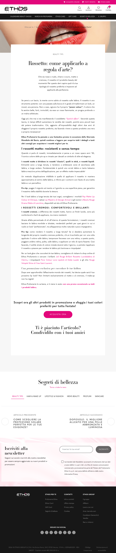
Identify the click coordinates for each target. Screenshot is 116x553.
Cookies (67, 511)
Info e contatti (69, 499)
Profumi (87, 396)
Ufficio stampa (69, 503)
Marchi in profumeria (43, 16)
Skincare (99, 396)
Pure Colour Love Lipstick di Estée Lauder (60, 260)
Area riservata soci (89, 511)
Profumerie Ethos (51, 499)
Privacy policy (69, 507)
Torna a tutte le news (58, 387)
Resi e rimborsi (88, 522)
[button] (79, 9)
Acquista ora (58, 314)
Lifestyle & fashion (54, 396)
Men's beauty (73, 396)
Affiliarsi (85, 503)
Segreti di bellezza (87, 16)
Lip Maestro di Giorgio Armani (58, 200)
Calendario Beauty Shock (20, 16)
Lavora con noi (88, 507)
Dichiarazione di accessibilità (102, 549)
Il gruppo (102, 16)
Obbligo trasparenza (88, 549)
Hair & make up (34, 396)
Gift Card (72, 16)
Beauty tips (54, 27)
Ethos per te (29, 27)
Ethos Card (60, 16)
